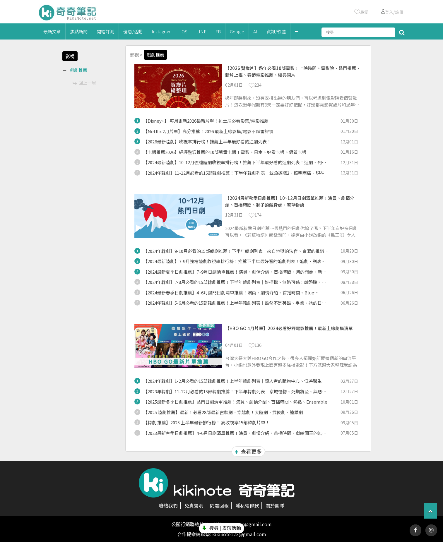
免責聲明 (193, 505)
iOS (184, 31)
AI (255, 31)
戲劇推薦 (155, 55)
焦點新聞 (79, 31)
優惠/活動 (133, 31)
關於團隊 (275, 505)
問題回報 (219, 505)
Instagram (162, 31)
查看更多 (248, 451)
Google (237, 31)
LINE (201, 31)
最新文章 (52, 31)
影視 (134, 55)
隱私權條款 (247, 505)
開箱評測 (105, 31)
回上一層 (84, 83)
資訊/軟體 (276, 31)
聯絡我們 (168, 505)
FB (218, 31)
